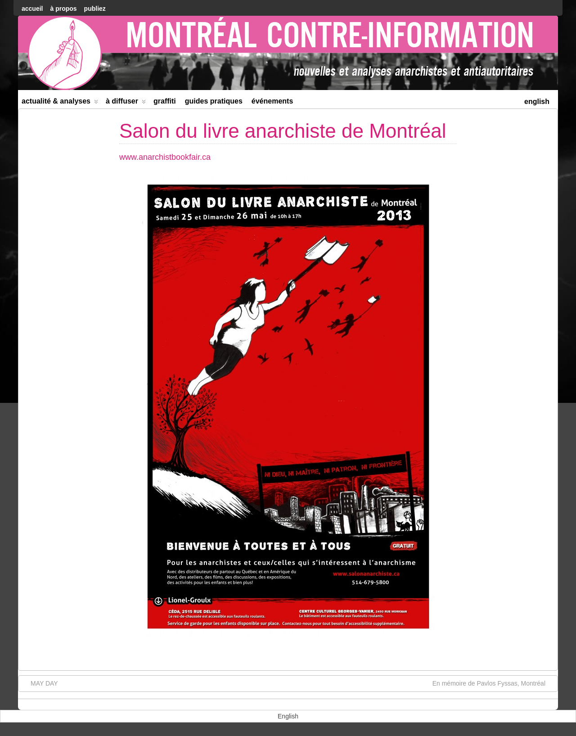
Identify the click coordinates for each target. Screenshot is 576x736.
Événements (272, 101)
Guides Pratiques (214, 101)
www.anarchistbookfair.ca (165, 157)
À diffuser (126, 102)
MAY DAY (40, 683)
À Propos (63, 8)
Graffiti (164, 101)
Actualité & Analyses (60, 102)
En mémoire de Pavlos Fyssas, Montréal (493, 683)
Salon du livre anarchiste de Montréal (282, 131)
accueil (32, 8)
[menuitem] (537, 100)
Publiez (95, 8)
